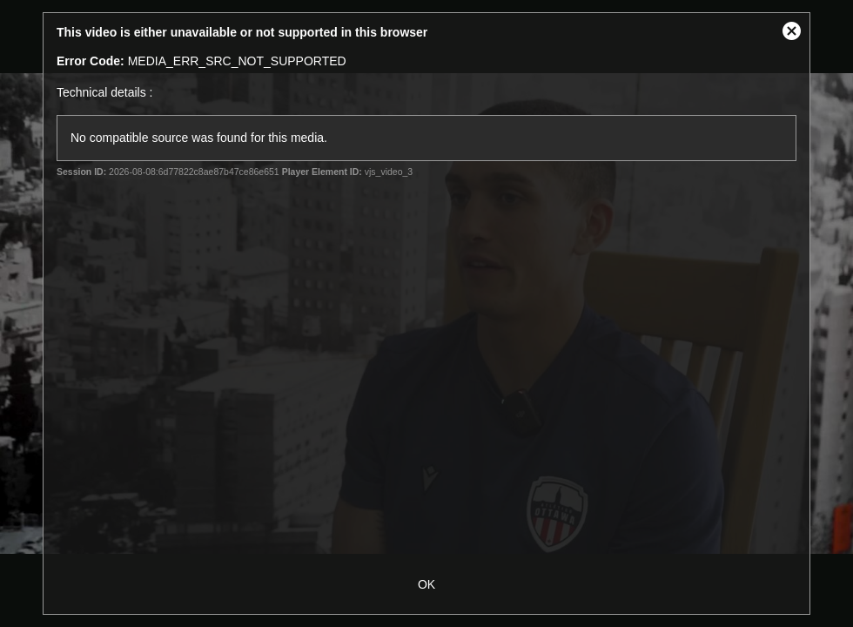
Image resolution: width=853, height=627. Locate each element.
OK (426, 584)
